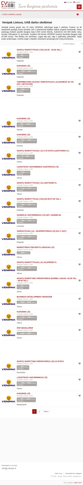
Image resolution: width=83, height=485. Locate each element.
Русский (69, 2)
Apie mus (58, 473)
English (77, 2)
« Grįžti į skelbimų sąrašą (11, 14)
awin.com (78, 483)
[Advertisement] (41, 107)
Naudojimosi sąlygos (73, 473)
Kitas (46, 411)
